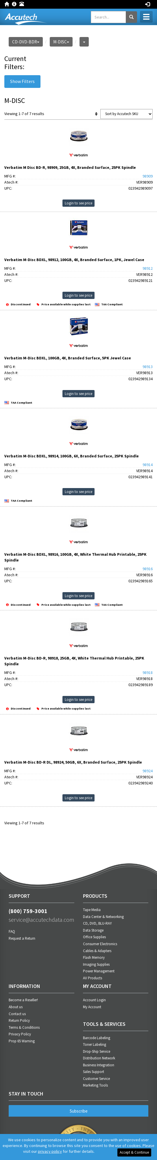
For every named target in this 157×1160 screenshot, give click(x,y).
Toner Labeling (94, 1044)
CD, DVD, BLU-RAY (97, 923)
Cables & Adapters (97, 950)
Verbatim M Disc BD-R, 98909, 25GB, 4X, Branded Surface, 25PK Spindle (70, 167)
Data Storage (93, 930)
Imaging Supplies (96, 964)
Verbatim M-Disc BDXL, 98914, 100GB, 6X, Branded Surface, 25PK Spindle (71, 456)
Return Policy (19, 1020)
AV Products (92, 978)
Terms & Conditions (24, 1027)
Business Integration (98, 1065)
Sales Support (93, 1071)
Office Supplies (94, 936)
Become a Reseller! (23, 1000)
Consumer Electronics (100, 943)
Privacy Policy (20, 1034)
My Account (92, 1006)
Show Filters (22, 81)
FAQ (12, 931)
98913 (148, 366)
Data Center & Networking (103, 916)
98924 (148, 770)
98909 (148, 176)
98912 (148, 268)
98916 (148, 568)
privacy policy (50, 1151)
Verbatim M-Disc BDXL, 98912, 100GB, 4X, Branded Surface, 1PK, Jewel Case (74, 259)
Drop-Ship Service (96, 1051)
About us (16, 1006)
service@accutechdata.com (41, 919)
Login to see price (78, 203)
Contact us (17, 1013)
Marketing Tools (95, 1085)
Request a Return (22, 938)
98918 (148, 672)
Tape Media (92, 909)
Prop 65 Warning (22, 1041)
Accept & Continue (134, 1152)
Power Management (98, 971)
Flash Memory (94, 957)
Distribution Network (99, 1058)
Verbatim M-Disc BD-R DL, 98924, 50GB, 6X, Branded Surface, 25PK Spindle (73, 762)
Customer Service (96, 1078)
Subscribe (79, 1111)
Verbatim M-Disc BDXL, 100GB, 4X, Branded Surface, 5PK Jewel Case (67, 358)
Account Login (94, 1000)
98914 (148, 464)
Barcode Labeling (96, 1037)
